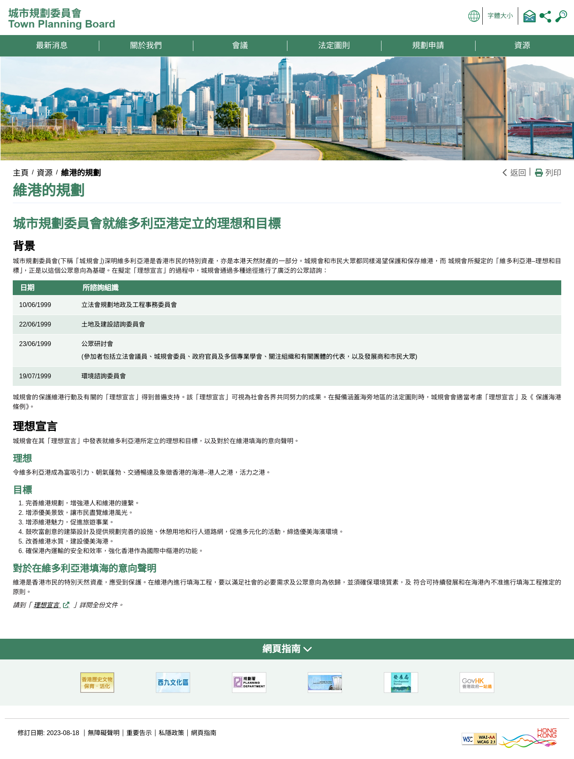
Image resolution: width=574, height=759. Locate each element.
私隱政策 (171, 733)
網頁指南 (287, 649)
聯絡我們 (529, 16)
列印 (548, 172)
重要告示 (139, 733)
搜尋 (561, 16)
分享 (545, 16)
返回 (514, 172)
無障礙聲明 (104, 733)
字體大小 (500, 15)
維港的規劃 (81, 172)
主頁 (21, 172)
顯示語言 (474, 16)
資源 (45, 172)
